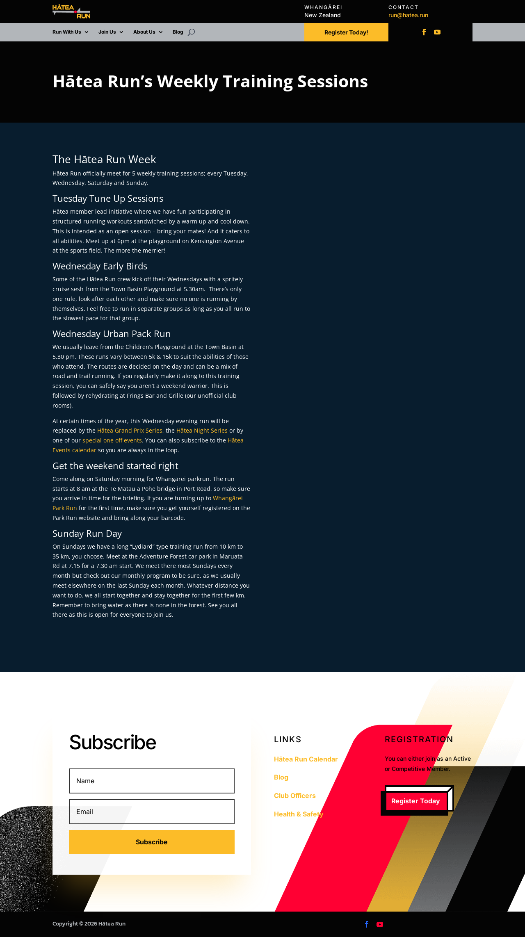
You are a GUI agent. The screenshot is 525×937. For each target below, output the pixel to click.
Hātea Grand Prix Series (129, 430)
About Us (144, 32)
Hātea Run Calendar (306, 759)
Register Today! (346, 32)
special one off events (112, 440)
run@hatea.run (408, 14)
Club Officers (295, 795)
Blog (178, 32)
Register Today (416, 801)
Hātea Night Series (202, 430)
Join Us (107, 32)
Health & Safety (299, 814)
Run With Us (66, 32)
